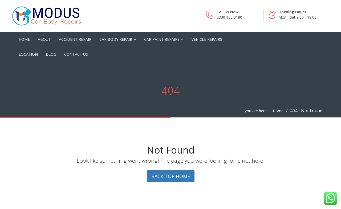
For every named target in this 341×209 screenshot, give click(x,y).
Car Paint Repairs (162, 39)
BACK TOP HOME (170, 176)
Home (24, 39)
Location (28, 54)
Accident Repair (75, 39)
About (44, 39)
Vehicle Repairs (207, 39)
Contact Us (76, 54)
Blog (51, 54)
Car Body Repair (115, 39)
